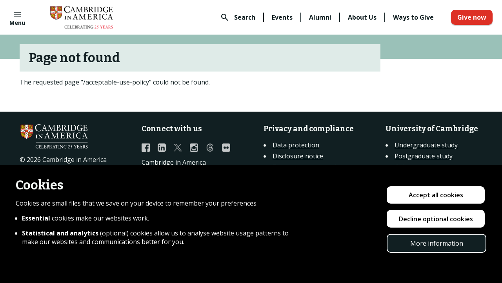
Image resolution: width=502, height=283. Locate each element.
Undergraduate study (426, 145)
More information (436, 243)
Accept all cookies (436, 195)
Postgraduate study (424, 156)
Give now (471, 17)
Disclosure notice (298, 156)
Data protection (296, 145)
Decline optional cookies (436, 219)
